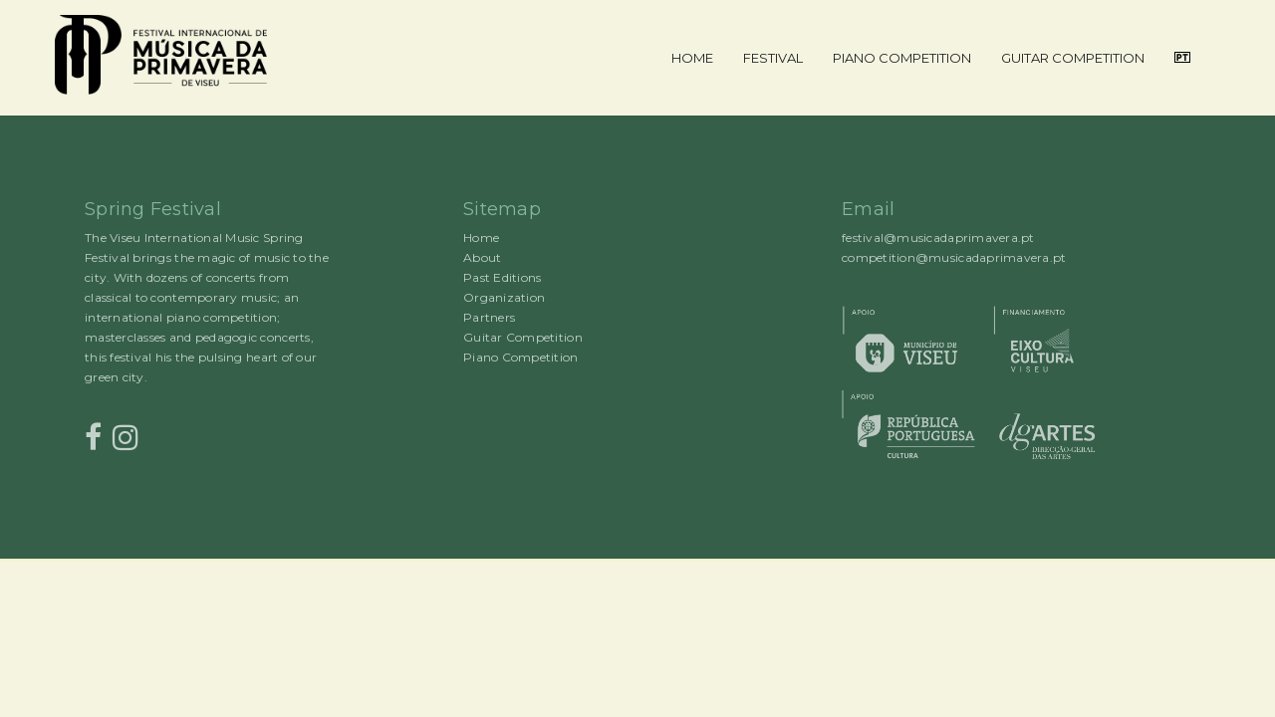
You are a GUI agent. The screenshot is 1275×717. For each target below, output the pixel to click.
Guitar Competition (1073, 58)
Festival (773, 58)
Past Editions (502, 277)
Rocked (98, 559)
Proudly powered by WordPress (79, 559)
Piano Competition (902, 58)
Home (692, 58)
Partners (489, 317)
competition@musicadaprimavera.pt (954, 257)
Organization (504, 297)
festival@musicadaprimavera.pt (938, 237)
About (482, 257)
